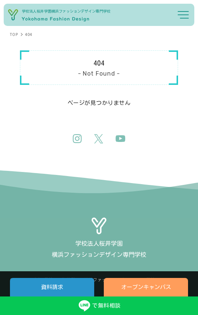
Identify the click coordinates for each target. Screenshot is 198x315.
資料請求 (52, 287)
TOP (14, 34)
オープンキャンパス (146, 287)
